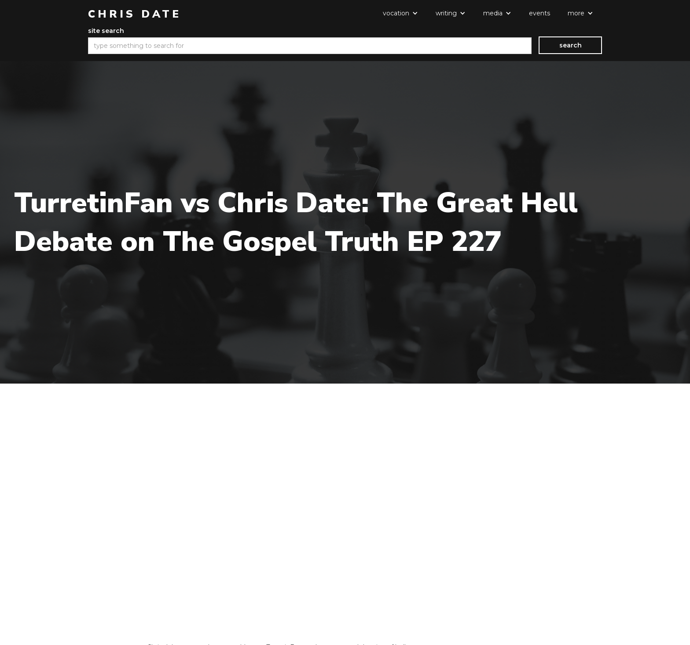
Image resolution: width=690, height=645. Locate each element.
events (539, 13)
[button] (400, 13)
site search (106, 31)
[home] (134, 14)
